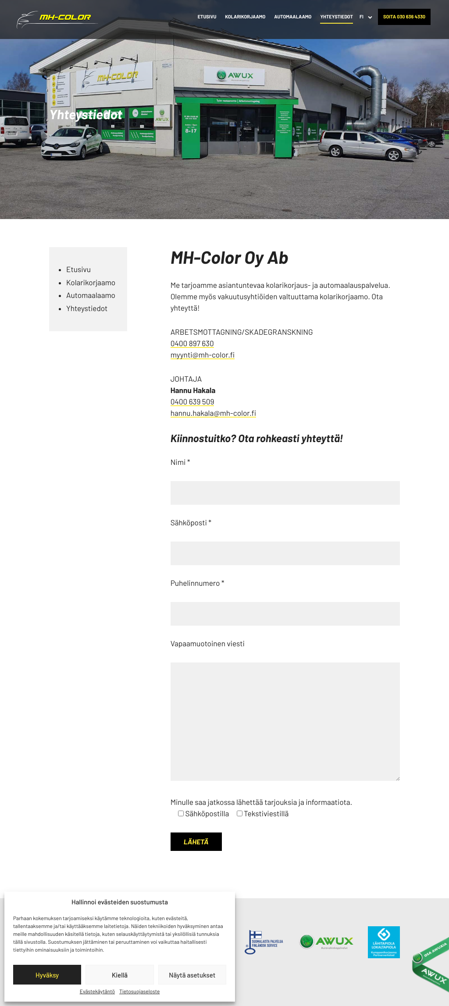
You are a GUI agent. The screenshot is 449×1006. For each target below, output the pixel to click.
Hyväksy (47, 975)
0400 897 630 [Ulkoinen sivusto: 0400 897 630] (192, 343)
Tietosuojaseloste (139, 992)
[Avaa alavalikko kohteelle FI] (370, 17)
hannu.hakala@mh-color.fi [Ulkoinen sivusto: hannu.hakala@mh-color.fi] (213, 413)
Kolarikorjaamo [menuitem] (245, 17)
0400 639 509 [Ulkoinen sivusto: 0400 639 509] (192, 401)
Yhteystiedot (86, 308)
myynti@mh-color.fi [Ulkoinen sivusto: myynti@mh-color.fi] (203, 355)
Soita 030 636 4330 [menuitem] (404, 17)
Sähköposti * (191, 522)
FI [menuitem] (361, 17)
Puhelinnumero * (197, 583)
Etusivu (78, 269)
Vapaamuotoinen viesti (208, 643)
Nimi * (180, 462)
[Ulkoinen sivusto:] (263, 941)
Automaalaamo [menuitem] (292, 17)
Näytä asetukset (192, 975)
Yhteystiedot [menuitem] (336, 17)
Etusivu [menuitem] (207, 17)
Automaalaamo (90, 295)
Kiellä (120, 975)
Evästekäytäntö (97, 992)
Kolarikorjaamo (90, 282)
